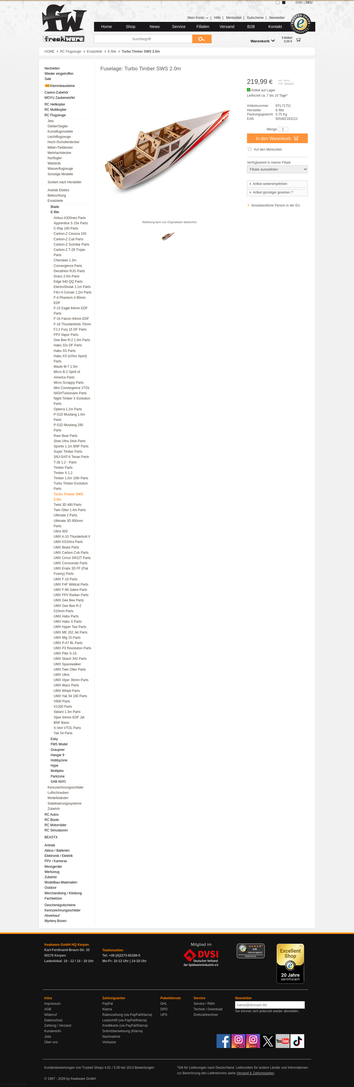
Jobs (47, 1037)
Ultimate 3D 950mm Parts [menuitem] (68, 523)
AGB (47, 1009)
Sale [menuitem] (48, 79)
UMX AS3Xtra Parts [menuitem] (68, 542)
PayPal (107, 1004)
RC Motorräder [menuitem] (55, 825)
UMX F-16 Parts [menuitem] (65, 579)
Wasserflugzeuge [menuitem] (60, 169)
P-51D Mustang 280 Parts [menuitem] (68, 427)
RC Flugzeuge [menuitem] (55, 115)
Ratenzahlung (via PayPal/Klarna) (127, 1015)
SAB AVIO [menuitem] (58, 782)
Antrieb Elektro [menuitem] (58, 190)
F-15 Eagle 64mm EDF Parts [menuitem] (71, 310)
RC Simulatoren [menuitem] (56, 830)
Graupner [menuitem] (58, 750)
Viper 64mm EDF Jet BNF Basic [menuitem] (69, 720)
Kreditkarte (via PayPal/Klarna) (125, 1025)
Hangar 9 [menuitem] (57, 755)
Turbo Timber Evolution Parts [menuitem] (71, 486)
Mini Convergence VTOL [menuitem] (72, 388)
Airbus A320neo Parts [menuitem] (70, 218)
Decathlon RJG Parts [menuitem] (69, 271)
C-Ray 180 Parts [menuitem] (66, 228)
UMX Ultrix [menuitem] (61, 675)
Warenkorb (263, 40)
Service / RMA (204, 1004)
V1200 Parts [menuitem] (63, 707)
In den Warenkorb (277, 138)
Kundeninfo (52, 1031)
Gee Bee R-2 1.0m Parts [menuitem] (72, 340)
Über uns (51, 1042)
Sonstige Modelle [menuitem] (60, 174)
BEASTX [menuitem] (51, 837)
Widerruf (50, 1015)
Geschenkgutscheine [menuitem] (60, 905)
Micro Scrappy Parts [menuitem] (69, 383)
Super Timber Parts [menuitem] (68, 452)
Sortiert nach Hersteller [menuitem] (65, 182)
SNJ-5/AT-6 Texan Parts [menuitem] (71, 457)
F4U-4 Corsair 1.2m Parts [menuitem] (73, 292)
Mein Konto (198, 18)
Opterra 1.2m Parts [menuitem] (68, 409)
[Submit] (202, 39)
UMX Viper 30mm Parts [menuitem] (71, 680)
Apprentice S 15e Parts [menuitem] (71, 223)
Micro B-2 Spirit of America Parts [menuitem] (67, 374)
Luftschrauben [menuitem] (58, 793)
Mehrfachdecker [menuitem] (59, 153)
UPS (163, 1015)
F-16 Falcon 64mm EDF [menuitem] (71, 319)
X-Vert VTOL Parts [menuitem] (67, 728)
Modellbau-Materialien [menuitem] (61, 882)
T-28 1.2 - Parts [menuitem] (65, 462)
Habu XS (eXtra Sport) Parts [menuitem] (70, 358)
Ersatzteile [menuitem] (55, 201)
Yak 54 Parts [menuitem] (63, 733)
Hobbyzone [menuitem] (59, 760)
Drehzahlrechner (206, 1015)
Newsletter (277, 18)
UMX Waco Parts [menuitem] (66, 685)
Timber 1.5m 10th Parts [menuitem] (71, 478)
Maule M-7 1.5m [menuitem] (66, 367)
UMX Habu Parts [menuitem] (66, 616)
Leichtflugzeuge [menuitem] (59, 137)
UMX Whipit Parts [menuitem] (67, 691)
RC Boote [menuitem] (52, 820)
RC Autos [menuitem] (52, 814)
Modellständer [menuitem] (58, 798)
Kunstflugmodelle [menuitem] (60, 131)
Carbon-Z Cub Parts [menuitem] (68, 239)
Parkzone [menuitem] (58, 776)
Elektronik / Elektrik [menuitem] (59, 856)
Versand (227, 26)
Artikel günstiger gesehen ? (271, 192)
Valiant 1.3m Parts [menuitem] (67, 712)
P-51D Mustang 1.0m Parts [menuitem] (69, 417)
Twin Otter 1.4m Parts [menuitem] (70, 510)
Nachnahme (111, 1037)
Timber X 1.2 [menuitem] (63, 473)
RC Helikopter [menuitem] (55, 104)
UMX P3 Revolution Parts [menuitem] (72, 648)
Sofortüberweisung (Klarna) (122, 1031)
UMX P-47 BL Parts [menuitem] (68, 643)
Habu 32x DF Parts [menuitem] (68, 345)
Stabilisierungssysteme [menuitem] (65, 803)
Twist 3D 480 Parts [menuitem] (68, 505)
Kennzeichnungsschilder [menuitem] (66, 787)
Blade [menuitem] (55, 207)
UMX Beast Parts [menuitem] (66, 547)
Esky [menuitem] (54, 739)
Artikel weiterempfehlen (268, 184)
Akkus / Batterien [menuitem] (57, 850)
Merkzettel (233, 18)
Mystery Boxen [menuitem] (55, 921)
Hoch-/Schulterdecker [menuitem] (63, 142)
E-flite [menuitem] (55, 212)
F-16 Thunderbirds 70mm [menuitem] (72, 324)
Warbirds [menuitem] (54, 163)
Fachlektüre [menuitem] (53, 898)
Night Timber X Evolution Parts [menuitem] (72, 401)
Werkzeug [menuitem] (52, 872)
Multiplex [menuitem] (57, 771)
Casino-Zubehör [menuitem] (56, 92)
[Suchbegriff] (143, 39)
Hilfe (217, 18)
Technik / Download (208, 1009)
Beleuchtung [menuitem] (57, 195)
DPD (163, 1009)
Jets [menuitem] (51, 121)
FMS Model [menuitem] (59, 744)
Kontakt (275, 26)
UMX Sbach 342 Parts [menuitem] (70, 659)
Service (179, 26)
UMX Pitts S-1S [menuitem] (65, 653)
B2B (251, 26)
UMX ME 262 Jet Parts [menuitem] (70, 632)
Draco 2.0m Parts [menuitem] (66, 276)
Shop (130, 26)
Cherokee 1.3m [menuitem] (65, 260)
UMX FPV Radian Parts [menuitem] (71, 595)
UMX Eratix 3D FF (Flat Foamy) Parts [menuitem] (71, 571)
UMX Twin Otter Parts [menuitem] (70, 669)
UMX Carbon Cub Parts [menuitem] (71, 553)
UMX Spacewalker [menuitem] (67, 664)
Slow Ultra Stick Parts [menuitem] (69, 441)
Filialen (202, 26)
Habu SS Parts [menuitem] (65, 351)
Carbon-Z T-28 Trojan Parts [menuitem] (69, 252)
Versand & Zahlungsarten (255, 1073)
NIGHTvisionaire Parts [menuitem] (70, 393)
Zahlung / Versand (57, 1025)
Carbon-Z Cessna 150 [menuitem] (70, 234)
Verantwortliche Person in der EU (275, 205)
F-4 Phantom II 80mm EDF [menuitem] (70, 300)
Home (106, 26)
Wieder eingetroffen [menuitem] (59, 74)
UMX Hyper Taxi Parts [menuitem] (70, 627)
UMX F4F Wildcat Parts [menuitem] (71, 584)
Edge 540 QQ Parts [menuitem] (68, 282)
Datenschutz (53, 1020)
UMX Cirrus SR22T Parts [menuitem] (72, 558)
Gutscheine (255, 18)
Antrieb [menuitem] (50, 845)
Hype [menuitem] (54, 765)
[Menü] (261, 947)
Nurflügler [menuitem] (55, 158)
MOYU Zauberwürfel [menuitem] (60, 98)
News (155, 26)
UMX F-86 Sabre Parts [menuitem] (70, 590)
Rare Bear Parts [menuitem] (65, 436)
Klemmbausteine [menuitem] (60, 85)
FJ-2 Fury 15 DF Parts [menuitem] (70, 329)
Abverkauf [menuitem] (52, 916)
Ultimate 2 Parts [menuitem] (65, 515)
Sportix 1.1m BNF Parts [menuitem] (71, 446)
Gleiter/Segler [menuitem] (58, 126)
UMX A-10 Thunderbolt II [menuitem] (72, 537)
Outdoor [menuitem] (50, 888)
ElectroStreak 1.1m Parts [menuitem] (72, 287)
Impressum (52, 1004)
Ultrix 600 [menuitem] (61, 531)
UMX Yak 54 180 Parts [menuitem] (70, 696)
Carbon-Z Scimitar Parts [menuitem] (71, 244)
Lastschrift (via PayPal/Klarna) (124, 1020)
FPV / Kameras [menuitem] (56, 861)
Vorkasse (109, 1042)
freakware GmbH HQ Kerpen (66, 945)
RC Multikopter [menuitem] (55, 110)
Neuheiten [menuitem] (52, 68)
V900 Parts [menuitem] (62, 701)
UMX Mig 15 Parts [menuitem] (67, 638)
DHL (163, 1004)
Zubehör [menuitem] (54, 809)
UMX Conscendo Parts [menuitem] (70, 563)
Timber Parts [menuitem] (63, 468)
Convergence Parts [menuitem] (68, 266)
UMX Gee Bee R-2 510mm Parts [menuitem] (67, 608)
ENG (299, 2)
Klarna (107, 1009)
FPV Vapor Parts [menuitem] (66, 335)
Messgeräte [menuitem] (53, 867)
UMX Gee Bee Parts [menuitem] (69, 600)
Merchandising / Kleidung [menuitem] (63, 893)
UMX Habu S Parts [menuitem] (68, 622)
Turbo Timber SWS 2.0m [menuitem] (68, 496)
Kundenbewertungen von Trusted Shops (73, 1068)
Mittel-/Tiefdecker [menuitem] (60, 148)
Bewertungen (144, 1068)
